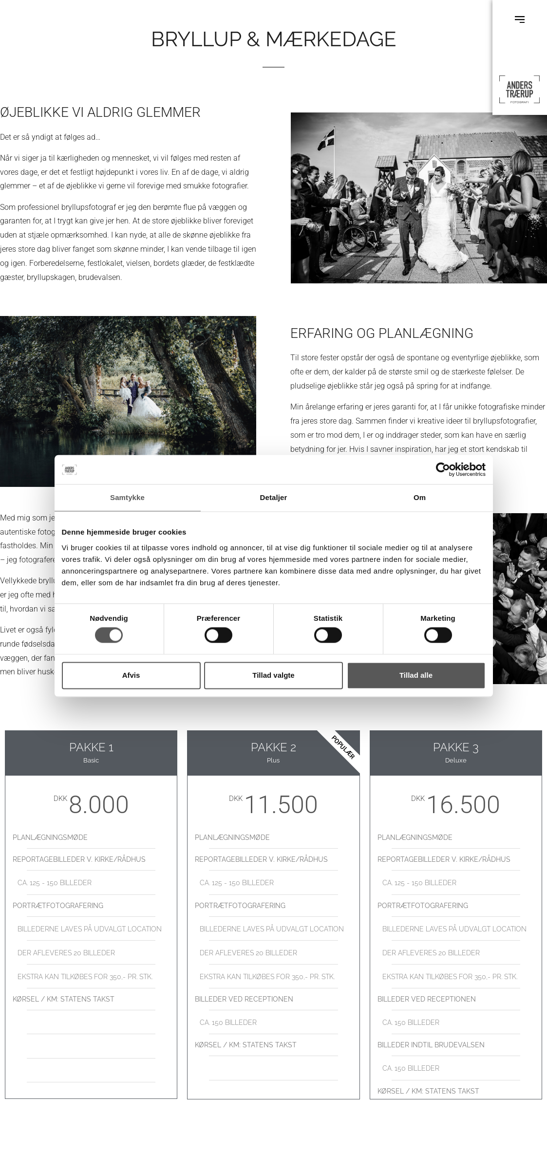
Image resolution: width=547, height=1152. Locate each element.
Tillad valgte (273, 675)
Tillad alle (416, 675)
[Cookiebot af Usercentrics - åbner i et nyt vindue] (443, 469)
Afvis (131, 675)
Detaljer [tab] (273, 497)
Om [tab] (420, 497)
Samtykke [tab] (127, 497)
